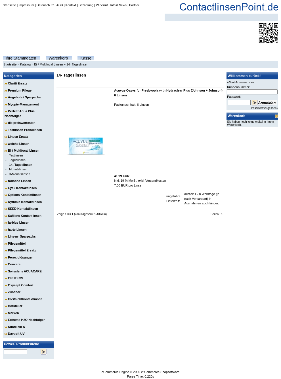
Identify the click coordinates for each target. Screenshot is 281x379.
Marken (13, 313)
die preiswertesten (21, 122)
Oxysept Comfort (20, 285)
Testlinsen (16, 155)
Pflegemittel (17, 243)
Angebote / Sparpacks (24, 97)
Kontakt (71, 5)
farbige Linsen (18, 222)
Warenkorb (58, 58)
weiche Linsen (18, 143)
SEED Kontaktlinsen (23, 208)
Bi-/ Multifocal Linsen (48, 64)
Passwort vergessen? (264, 108)
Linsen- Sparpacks (22, 236)
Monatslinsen (18, 169)
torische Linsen (19, 181)
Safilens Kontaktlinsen (24, 215)
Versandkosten (155, 180)
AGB (59, 5)
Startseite (9, 5)
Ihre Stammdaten (21, 58)
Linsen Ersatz (18, 136)
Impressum (26, 5)
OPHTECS (15, 278)
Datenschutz (45, 5)
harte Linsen (17, 229)
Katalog (25, 64)
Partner (134, 5)
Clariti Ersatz (17, 83)
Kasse (85, 58)
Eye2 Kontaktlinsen (22, 188)
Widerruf (102, 5)
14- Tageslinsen (77, 64)
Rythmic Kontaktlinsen (25, 202)
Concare (14, 264)
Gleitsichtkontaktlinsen (25, 299)
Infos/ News (118, 5)
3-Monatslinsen (19, 174)
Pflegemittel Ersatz (22, 250)
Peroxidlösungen (20, 257)
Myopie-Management (23, 104)
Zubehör (14, 292)
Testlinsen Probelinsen (25, 130)
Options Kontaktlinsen (24, 194)
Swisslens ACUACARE (25, 271)
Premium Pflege (20, 90)
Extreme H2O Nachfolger (26, 319)
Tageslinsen (17, 160)
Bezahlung (86, 5)
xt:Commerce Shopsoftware (160, 372)
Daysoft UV (16, 333)
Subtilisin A (16, 327)
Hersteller (15, 306)
